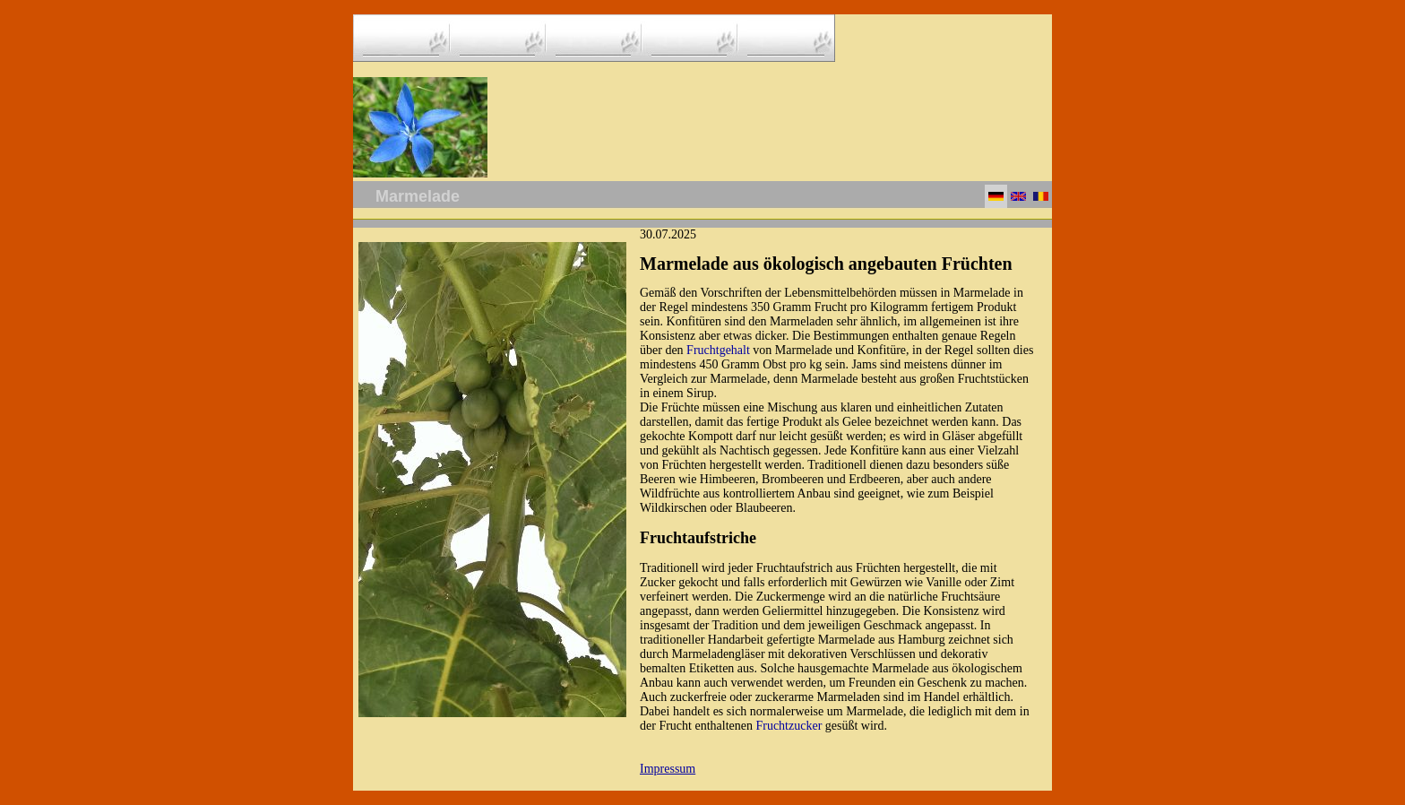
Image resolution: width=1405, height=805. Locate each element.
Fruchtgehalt (718, 350)
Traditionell (836, 465)
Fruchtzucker (788, 725)
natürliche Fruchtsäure (944, 596)
